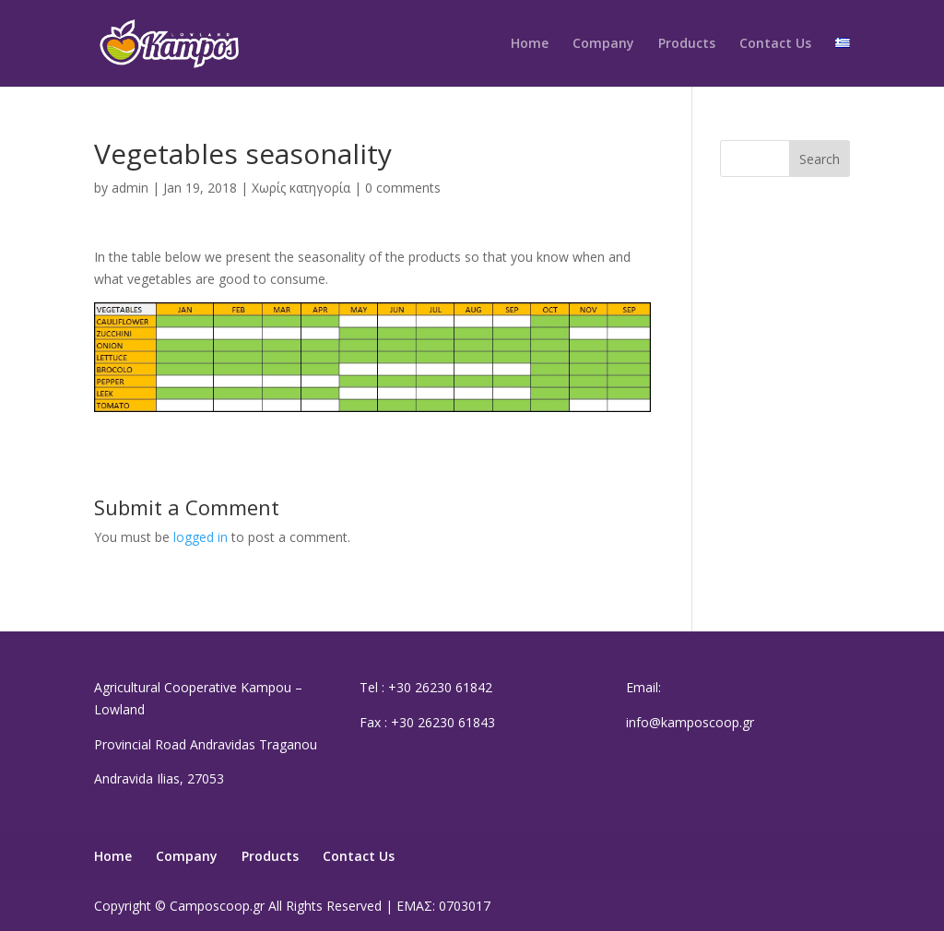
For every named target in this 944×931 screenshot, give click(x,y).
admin (130, 187)
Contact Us (775, 44)
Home (530, 44)
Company (603, 44)
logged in (200, 537)
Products (686, 44)
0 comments (403, 187)
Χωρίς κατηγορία (301, 187)
